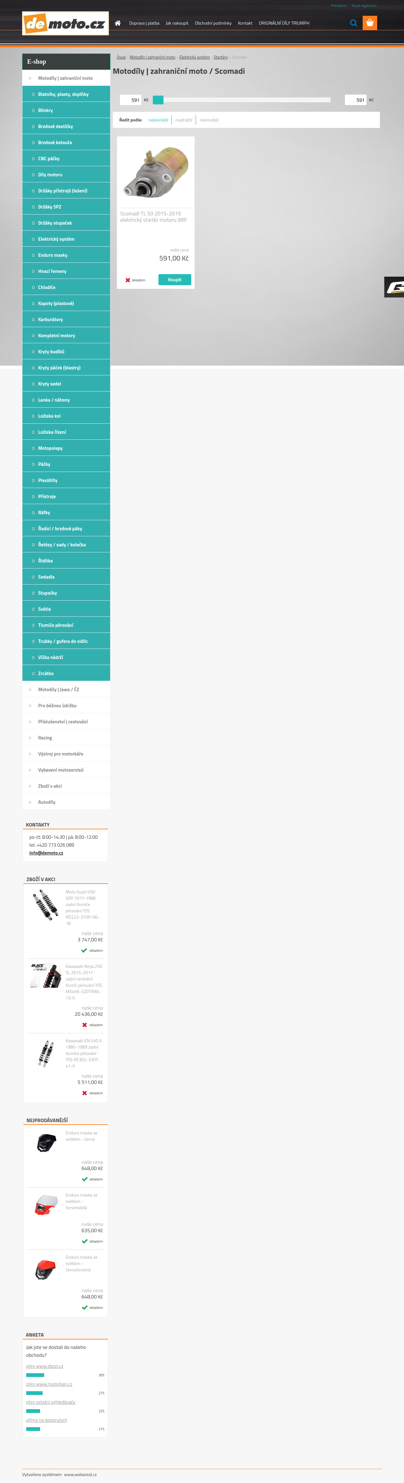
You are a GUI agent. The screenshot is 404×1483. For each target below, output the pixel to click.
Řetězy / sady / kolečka (62, 544)
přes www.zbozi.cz (44, 1366)
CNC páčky (49, 158)
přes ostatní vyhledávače (50, 1402)
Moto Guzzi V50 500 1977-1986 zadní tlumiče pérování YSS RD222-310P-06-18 (82, 908)
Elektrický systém (56, 239)
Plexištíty (47, 480)
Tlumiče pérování (55, 625)
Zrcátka (46, 673)
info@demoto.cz (46, 852)
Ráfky (44, 512)
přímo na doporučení (46, 1420)
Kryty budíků (51, 351)
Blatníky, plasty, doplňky (63, 94)
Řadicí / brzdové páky (60, 528)
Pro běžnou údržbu (57, 705)
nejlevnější (158, 119)
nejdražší (183, 119)
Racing (45, 737)
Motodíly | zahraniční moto (65, 78)
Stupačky (47, 593)
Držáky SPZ (49, 206)
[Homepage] (117, 23)
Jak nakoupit (177, 23)
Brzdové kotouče (55, 142)
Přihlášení (339, 6)
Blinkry (45, 110)
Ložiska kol (49, 416)
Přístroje (47, 496)
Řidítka (45, 560)
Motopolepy (50, 448)
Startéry (221, 57)
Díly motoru (50, 174)
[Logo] (65, 23)
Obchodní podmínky (213, 23)
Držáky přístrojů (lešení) (62, 190)
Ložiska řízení (52, 432)
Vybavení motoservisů (61, 770)
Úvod (121, 57)
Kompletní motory (56, 335)
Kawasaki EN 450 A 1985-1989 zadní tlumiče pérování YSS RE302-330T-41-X (84, 1053)
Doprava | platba (144, 23)
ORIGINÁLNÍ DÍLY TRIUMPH (284, 23)
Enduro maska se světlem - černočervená (82, 1263)
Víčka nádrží (50, 657)
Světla (44, 609)
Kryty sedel (49, 383)
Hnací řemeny (52, 271)
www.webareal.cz (80, 1474)
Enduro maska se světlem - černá (82, 1136)
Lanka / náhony (54, 399)
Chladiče (47, 287)
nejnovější (209, 119)
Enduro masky (53, 255)
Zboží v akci (50, 786)
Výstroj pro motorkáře (60, 753)
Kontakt (245, 23)
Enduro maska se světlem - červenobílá (82, 1201)
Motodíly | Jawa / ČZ (58, 689)
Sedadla (46, 576)
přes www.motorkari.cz (49, 1384)
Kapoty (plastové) (56, 303)
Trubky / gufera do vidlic (63, 641)
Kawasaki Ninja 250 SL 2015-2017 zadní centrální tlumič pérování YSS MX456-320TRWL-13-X (84, 982)
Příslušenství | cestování (63, 721)
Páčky (44, 464)
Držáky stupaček (55, 223)
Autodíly (47, 802)
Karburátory (50, 319)
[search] (353, 23)
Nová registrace (364, 6)
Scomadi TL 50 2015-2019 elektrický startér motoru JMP (153, 216)
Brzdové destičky (55, 126)
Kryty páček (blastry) (59, 367)
